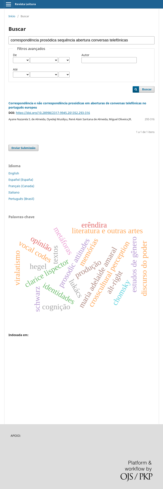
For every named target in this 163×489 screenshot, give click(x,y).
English (13, 173)
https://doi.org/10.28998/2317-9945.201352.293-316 (53, 113)
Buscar (147, 89)
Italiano (13, 192)
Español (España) (20, 180)
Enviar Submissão (23, 148)
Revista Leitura (25, 4)
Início (11, 16)
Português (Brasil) (21, 199)
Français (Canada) (21, 186)
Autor (85, 55)
